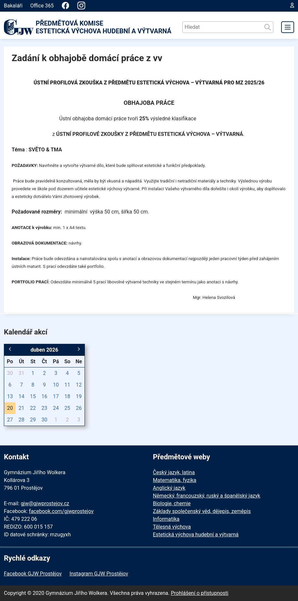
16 (44, 396)
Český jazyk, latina (174, 472)
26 (79, 408)
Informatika (166, 519)
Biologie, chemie (172, 503)
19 (79, 396)
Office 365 (41, 6)
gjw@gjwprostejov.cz (45, 503)
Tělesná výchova (172, 527)
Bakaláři (13, 6)
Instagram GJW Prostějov (98, 574)
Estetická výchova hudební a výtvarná (195, 534)
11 (67, 385)
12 (79, 385)
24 (56, 408)
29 (33, 420)
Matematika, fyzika (174, 480)
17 (56, 396)
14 (21, 396)
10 (56, 385)
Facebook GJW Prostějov (33, 574)
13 (10, 396)
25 (67, 408)
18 (67, 396)
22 (33, 408)
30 (10, 373)
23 (44, 408)
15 (33, 396)
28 (21, 420)
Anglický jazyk (169, 488)
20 (10, 408)
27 (10, 420)
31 (21, 373)
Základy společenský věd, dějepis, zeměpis (202, 511)
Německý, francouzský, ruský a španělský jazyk (206, 496)
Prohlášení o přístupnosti (199, 593)
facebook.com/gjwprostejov (61, 511)
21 (21, 408)
